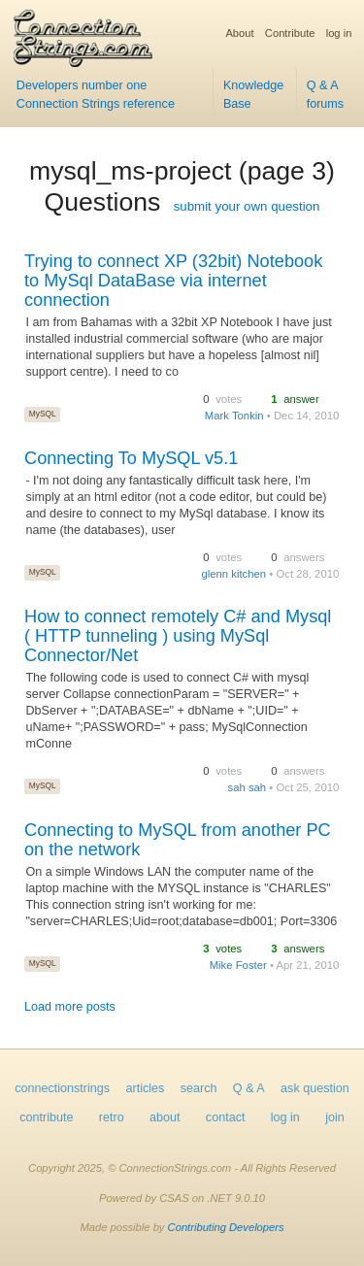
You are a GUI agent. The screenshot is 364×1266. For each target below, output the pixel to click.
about (165, 1117)
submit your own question (247, 206)
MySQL (42, 413)
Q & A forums (326, 95)
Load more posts (70, 1007)
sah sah (246, 787)
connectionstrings (62, 1088)
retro (111, 1117)
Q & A (249, 1088)
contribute (46, 1117)
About (239, 33)
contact (226, 1117)
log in (339, 33)
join (335, 1117)
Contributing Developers (226, 1227)
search (199, 1088)
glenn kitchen (233, 574)
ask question (315, 1088)
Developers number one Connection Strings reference (96, 95)
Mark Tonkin (234, 415)
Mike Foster (238, 965)
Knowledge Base (253, 95)
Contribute (290, 33)
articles (145, 1088)
